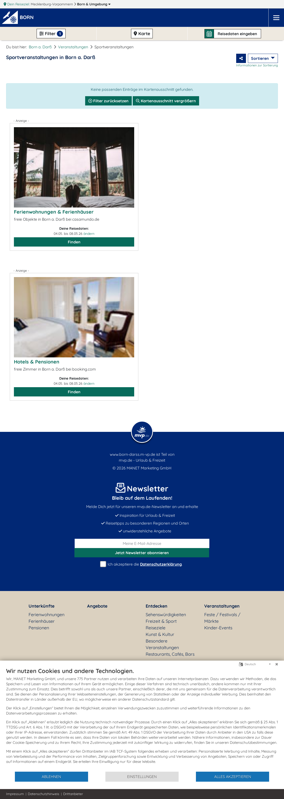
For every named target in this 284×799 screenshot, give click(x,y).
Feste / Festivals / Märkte (222, 618)
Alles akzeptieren (232, 776)
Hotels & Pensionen (36, 362)
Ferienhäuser (42, 621)
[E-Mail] (142, 543)
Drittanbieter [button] (73, 794)
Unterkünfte (41, 606)
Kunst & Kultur (160, 634)
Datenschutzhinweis (43, 794)
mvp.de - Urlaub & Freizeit (142, 460)
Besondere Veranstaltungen (162, 644)
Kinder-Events (218, 628)
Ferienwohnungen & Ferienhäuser (54, 212)
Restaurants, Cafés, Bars (170, 654)
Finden (74, 241)
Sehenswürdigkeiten (166, 614)
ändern (88, 233)
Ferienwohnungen (46, 614)
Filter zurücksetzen (108, 100)
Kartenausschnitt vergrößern (166, 100)
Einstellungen (142, 776)
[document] (142, 719)
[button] (28, 18)
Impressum (15, 794)
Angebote (97, 606)
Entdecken (156, 606)
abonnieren (142, 553)
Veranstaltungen (73, 46)
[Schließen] (276, 664)
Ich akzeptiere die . (142, 564)
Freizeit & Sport (161, 621)
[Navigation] (276, 18)
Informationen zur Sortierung (257, 65)
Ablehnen (51, 776)
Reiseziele (155, 628)
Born (94, 4)
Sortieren (260, 58)
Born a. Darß (40, 46)
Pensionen (39, 628)
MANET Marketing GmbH (149, 468)
